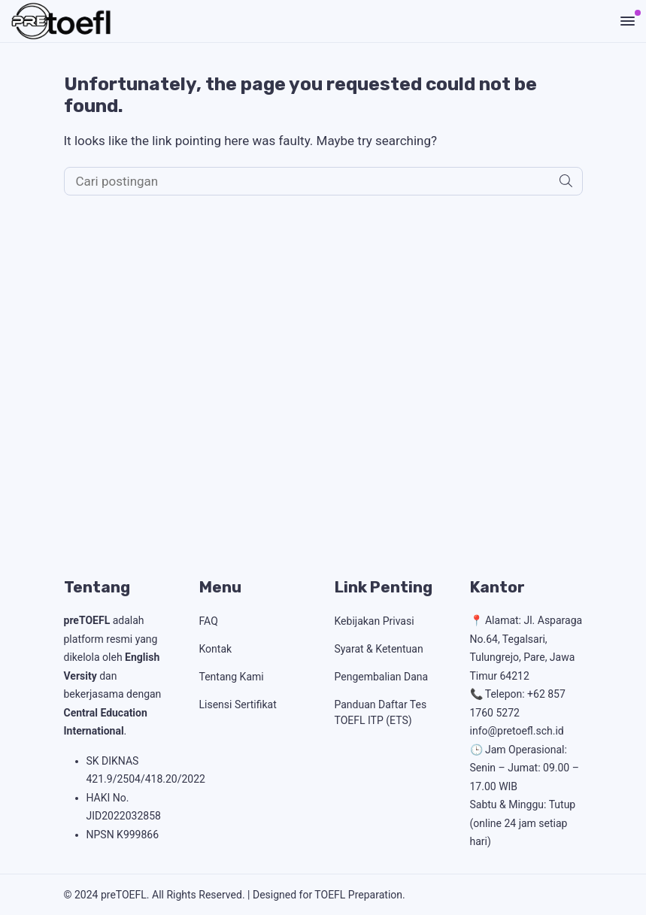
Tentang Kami (231, 677)
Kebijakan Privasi (374, 621)
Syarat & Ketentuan (379, 649)
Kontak (215, 649)
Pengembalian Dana (382, 677)
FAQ (208, 621)
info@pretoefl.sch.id (517, 731)
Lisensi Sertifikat (238, 704)
